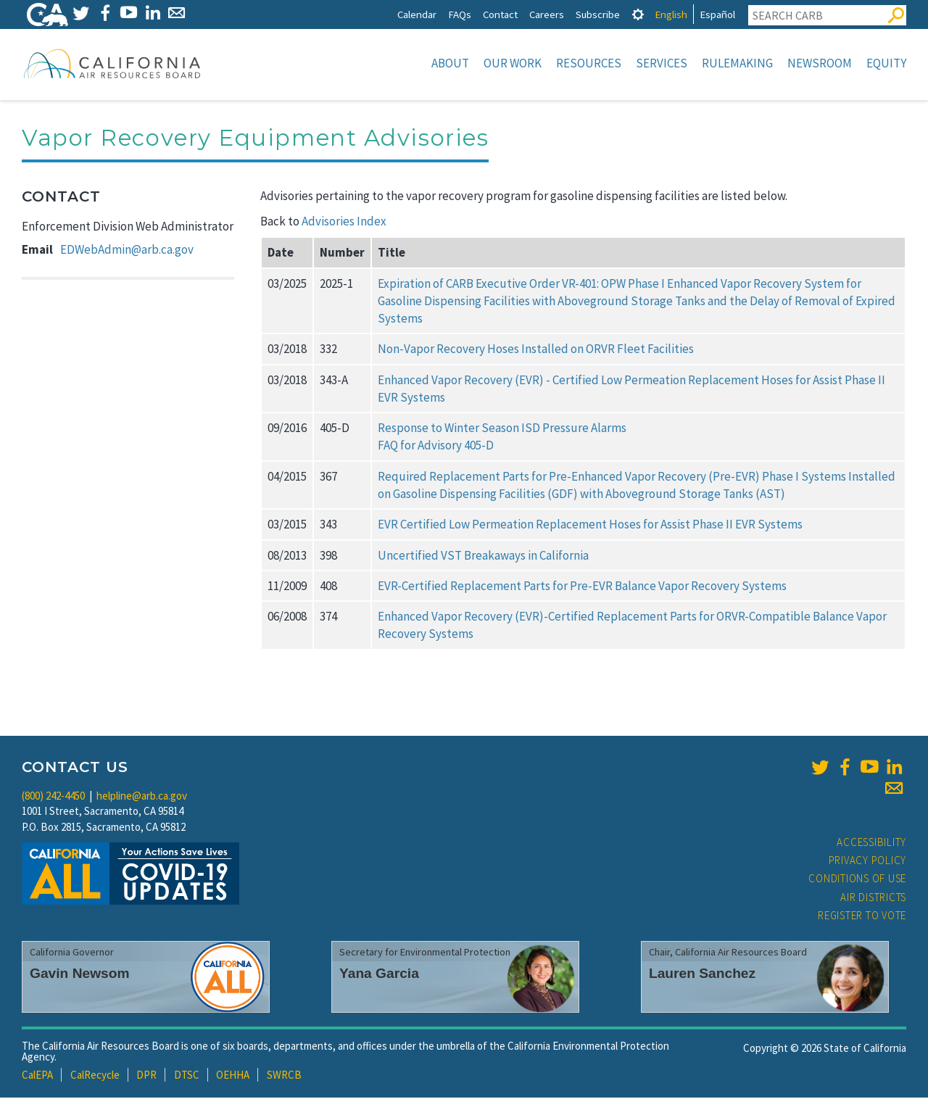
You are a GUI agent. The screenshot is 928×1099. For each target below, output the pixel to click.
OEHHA (232, 1076)
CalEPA (37, 1076)
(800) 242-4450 (53, 797)
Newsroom (819, 63)
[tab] (638, 14)
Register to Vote (862, 917)
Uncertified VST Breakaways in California (483, 557)
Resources (588, 63)
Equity (886, 63)
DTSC (186, 1076)
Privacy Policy (868, 861)
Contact (500, 14)
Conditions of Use (857, 880)
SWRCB (284, 1076)
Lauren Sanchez (702, 974)
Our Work (513, 63)
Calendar (416, 14)
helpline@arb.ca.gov (141, 797)
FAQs (459, 14)
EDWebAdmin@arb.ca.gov (127, 251)
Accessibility (871, 843)
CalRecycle (95, 1076)
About (450, 63)
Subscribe (598, 14)
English (671, 14)
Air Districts (873, 898)
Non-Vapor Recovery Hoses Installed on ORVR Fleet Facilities (536, 350)
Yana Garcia (379, 974)
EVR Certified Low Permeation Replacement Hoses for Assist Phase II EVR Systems (590, 526)
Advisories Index (344, 223)
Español (717, 14)
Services (661, 63)
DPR (146, 1076)
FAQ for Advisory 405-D (436, 447)
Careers (546, 14)
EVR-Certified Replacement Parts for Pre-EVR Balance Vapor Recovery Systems (582, 587)
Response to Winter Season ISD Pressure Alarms (502, 429)
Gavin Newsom (80, 974)
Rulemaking (737, 63)
